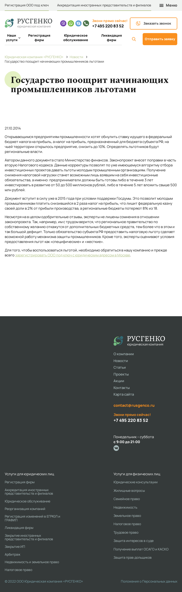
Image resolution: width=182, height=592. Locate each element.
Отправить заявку (160, 39)
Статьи (120, 367)
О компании (124, 353)
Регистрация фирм (39, 37)
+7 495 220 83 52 (108, 26)
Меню (168, 5)
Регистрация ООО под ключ (27, 5)
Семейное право (127, 499)
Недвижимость (125, 507)
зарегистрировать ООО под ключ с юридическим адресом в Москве (72, 255)
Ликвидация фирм (111, 37)
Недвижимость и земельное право (32, 562)
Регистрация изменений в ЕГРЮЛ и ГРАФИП (32, 518)
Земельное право (127, 515)
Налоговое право (18, 569)
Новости (121, 360)
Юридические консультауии (136, 482)
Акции (119, 380)
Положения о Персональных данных (149, 581)
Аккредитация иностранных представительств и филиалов (104, 5)
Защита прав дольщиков (133, 557)
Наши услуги (12, 37)
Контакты (122, 387)
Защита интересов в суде (134, 540)
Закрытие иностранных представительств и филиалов (29, 537)
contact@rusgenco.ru (134, 405)
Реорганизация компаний (25, 508)
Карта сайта (124, 394)
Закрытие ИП (15, 546)
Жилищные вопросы (129, 490)
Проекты (121, 374)
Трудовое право (126, 532)
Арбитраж (12, 554)
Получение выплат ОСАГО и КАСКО (141, 549)
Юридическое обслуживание (75, 37)
